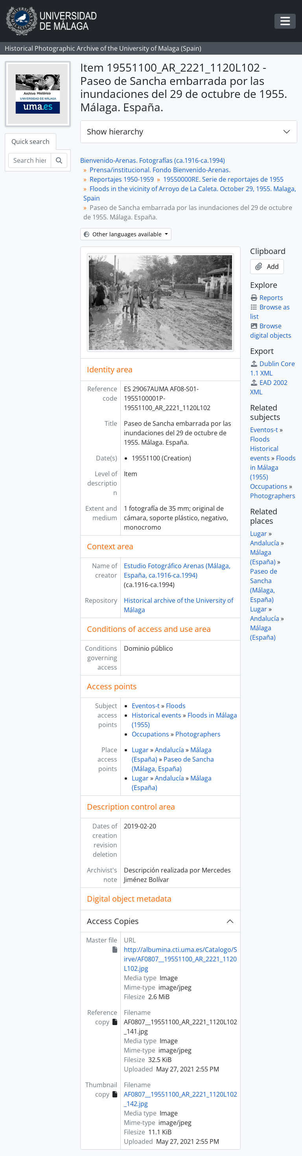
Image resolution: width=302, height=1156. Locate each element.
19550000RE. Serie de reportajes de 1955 (223, 179)
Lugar (140, 750)
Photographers (198, 734)
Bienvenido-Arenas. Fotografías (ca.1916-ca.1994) (152, 160)
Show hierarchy (115, 131)
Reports (266, 297)
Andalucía (169, 750)
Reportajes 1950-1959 (122, 179)
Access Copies (113, 921)
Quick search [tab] (30, 141)
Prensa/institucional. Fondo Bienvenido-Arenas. (160, 170)
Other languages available (123, 234)
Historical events (156, 715)
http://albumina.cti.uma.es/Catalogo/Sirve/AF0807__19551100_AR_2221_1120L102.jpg (180, 959)
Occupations (150, 734)
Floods (176, 705)
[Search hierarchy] (29, 160)
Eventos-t (146, 705)
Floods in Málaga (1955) (273, 467)
